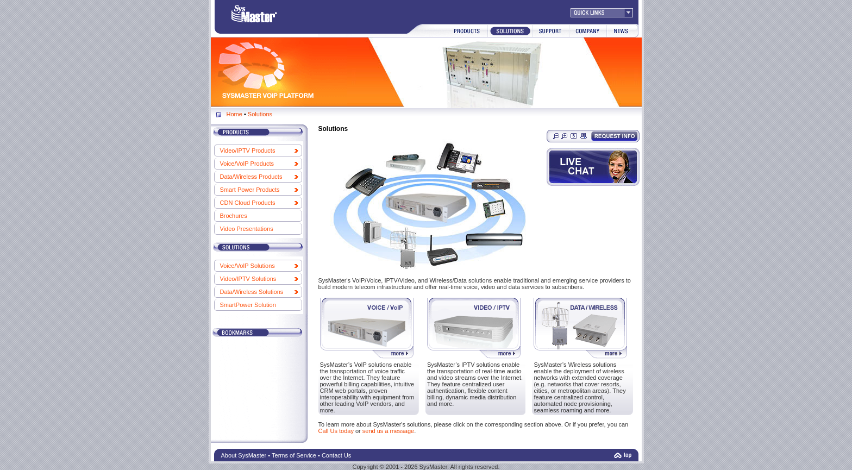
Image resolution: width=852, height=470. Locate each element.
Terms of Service (294, 455)
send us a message (388, 431)
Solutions (260, 114)
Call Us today (336, 431)
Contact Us (336, 455)
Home (234, 114)
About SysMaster (244, 455)
